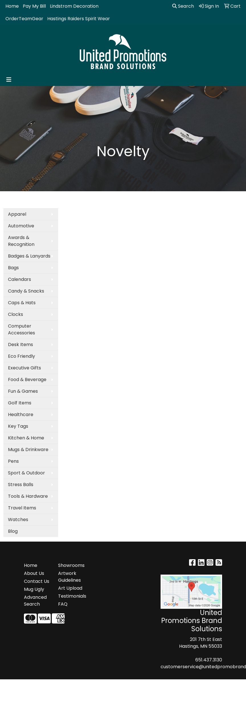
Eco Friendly (21, 356)
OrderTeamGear (24, 18)
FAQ (62, 604)
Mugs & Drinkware (28, 449)
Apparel (17, 214)
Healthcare (20, 414)
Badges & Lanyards (29, 256)
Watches (18, 519)
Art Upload (70, 588)
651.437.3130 (208, 660)
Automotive (21, 226)
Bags (13, 267)
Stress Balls (20, 484)
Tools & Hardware (28, 496)
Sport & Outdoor (26, 473)
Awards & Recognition (21, 241)
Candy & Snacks (26, 291)
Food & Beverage (27, 379)
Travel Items (22, 508)
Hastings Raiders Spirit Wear (78, 18)
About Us (34, 573)
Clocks (15, 314)
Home (12, 6)
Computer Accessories (21, 329)
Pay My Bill (34, 6)
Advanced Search (35, 600)
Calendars (19, 279)
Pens (13, 461)
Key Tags (18, 426)
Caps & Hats (22, 302)
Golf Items (19, 403)
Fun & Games (23, 391)
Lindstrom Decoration (74, 6)
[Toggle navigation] (9, 80)
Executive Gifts (24, 368)
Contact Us (36, 581)
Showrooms (71, 565)
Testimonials (71, 596)
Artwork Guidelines (69, 576)
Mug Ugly (34, 589)
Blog (13, 531)
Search (183, 6)
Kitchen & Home (26, 438)
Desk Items (20, 344)
